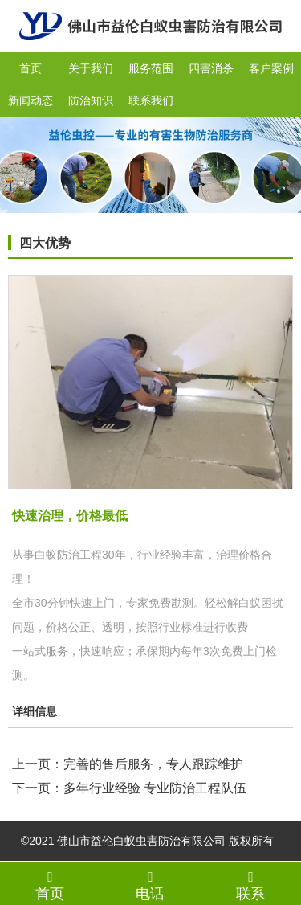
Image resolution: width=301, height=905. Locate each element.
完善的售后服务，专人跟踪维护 (153, 764)
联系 (251, 885)
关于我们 (90, 68)
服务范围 (150, 68)
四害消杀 (211, 68)
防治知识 (90, 100)
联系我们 (150, 100)
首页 (30, 68)
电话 (150, 885)
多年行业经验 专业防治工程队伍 (154, 788)
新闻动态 (30, 100)
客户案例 (271, 68)
